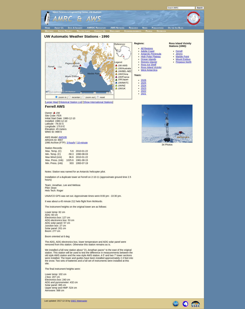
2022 (143, 91)
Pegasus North (183, 62)
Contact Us (99, 31)
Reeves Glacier (149, 62)
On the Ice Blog (175, 27)
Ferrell (179, 51)
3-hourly (71, 142)
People (149, 31)
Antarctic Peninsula (151, 53)
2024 (143, 85)
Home (47, 27)
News (144, 27)
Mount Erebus (183, 59)
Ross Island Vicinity (151, 67)
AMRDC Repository (96, 27)
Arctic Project (65, 31)
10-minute (82, 142)
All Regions (147, 48)
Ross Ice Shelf (148, 64)
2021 (143, 93)
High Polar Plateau (151, 56)
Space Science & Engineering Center (70, 12)
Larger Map (52, 102)
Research (133, 27)
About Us (59, 27)
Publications (158, 27)
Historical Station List (71, 102)
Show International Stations (98, 102)
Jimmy (179, 53)
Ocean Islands (148, 59)
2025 (143, 83)
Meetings (49, 31)
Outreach (161, 31)
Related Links (83, 31)
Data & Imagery (75, 27)
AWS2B (62, 137)
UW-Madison (95, 12)
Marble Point (182, 56)
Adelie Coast (147, 51)
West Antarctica (149, 70)
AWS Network (118, 27)
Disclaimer (115, 31)
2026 (143, 80)
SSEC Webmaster (79, 301)
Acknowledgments (132, 31)
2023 (143, 88)
